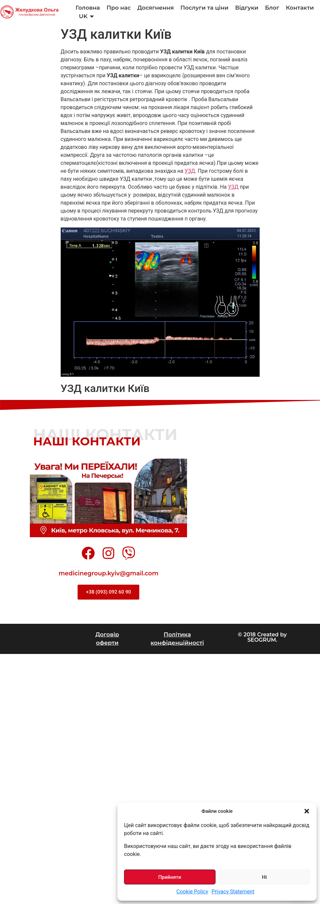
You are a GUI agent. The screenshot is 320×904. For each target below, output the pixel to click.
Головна (88, 7)
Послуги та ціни (204, 7)
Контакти (300, 7)
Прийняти (169, 877)
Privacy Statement (233, 891)
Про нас (118, 7)
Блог (272, 7)
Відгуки (246, 7)
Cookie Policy (192, 891)
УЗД (190, 171)
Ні (264, 877)
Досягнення (155, 7)
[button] (306, 811)
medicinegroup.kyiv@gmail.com (109, 573)
